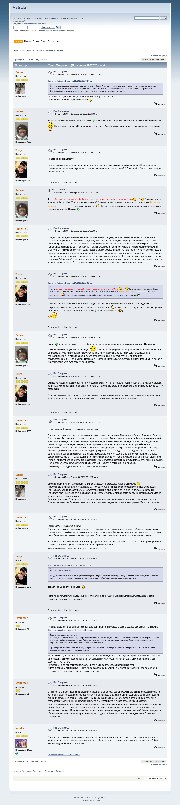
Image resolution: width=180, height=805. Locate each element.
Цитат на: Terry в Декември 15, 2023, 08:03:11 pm (69, 565)
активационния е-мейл (34, 23)
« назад (154, 55)
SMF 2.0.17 (78, 798)
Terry (18, 150)
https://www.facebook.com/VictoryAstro (64, 754)
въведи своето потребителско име (61, 18)
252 (45, 59)
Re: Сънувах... (61, 71)
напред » (163, 55)
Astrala (19, 7)
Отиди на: (139, 778)
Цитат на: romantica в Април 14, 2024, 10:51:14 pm (70, 630)
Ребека (19, 111)
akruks (19, 728)
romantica (21, 228)
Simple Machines (102, 798)
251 (41, 59)
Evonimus (21, 617)
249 (32, 59)
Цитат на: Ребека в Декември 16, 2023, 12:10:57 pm (70, 283)
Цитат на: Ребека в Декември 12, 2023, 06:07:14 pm (70, 81)
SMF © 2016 (89, 798)
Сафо (19, 71)
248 (28, 59)
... (26, 59)
